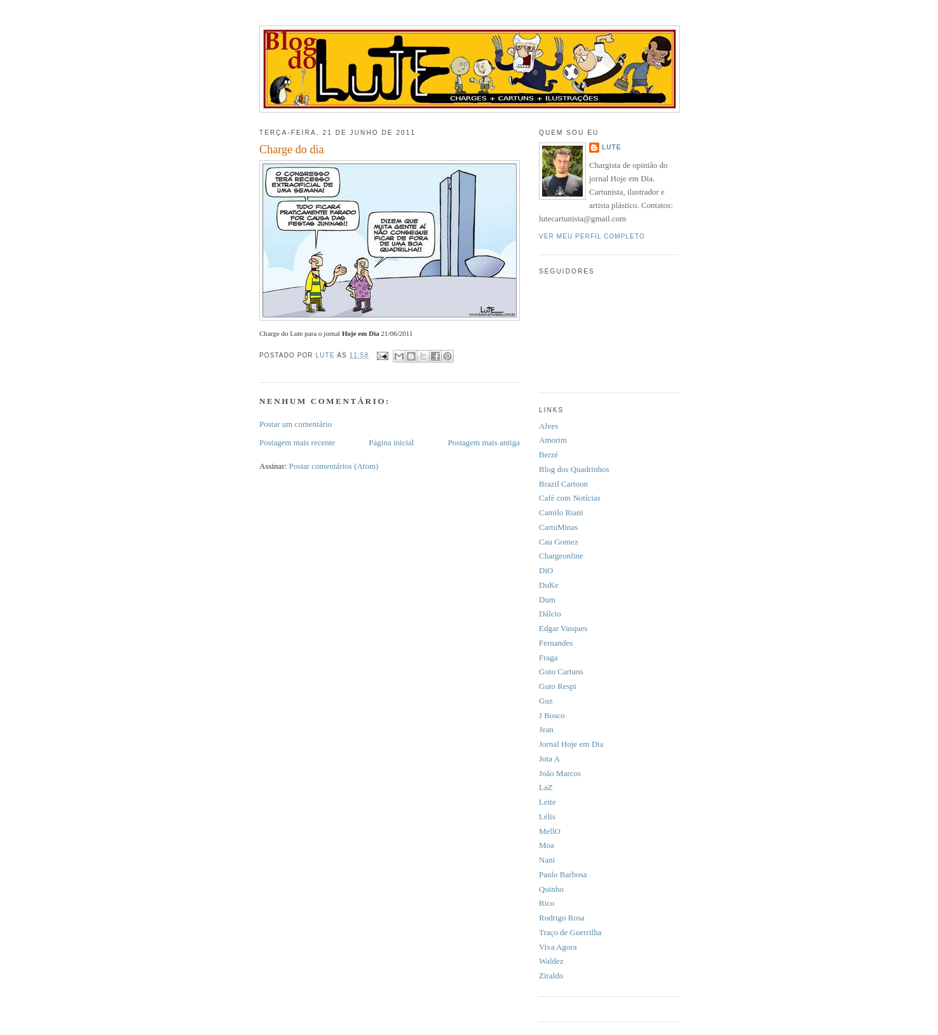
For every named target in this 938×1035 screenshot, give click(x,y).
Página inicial (391, 442)
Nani (547, 860)
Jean (546, 729)
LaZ (546, 787)
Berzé (548, 454)
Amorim (553, 440)
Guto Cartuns (561, 671)
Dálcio (550, 613)
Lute (612, 147)
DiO (546, 570)
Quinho (551, 889)
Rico (547, 903)
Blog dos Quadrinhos (574, 469)
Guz (546, 700)
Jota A (549, 758)
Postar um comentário (295, 424)
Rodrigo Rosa (562, 917)
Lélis (547, 816)
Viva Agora (558, 947)
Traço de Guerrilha (570, 932)
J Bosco (552, 715)
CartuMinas (558, 527)
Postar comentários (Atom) (334, 466)
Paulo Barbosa (563, 874)
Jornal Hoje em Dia (571, 744)
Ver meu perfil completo (592, 236)
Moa (546, 845)
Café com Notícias (570, 498)
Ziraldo (551, 975)
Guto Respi (557, 686)
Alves (548, 426)
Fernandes (556, 643)
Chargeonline (561, 555)
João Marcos (560, 773)
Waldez (551, 961)
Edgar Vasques (563, 628)
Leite (547, 802)
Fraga (548, 657)
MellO (550, 831)
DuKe (549, 585)
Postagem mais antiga (484, 442)
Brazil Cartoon (563, 484)
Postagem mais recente (297, 442)
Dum (547, 599)
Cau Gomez (558, 541)
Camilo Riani (561, 512)
